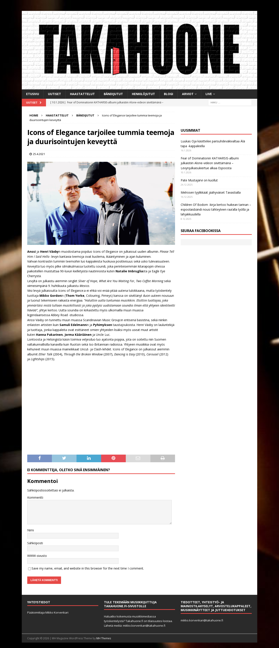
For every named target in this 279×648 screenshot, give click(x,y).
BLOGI (168, 94)
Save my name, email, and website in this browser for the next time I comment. (88, 568)
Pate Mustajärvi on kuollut (199, 180)
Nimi (30, 530)
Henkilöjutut (143, 94)
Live (209, 94)
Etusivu (32, 94)
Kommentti (35, 497)
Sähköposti (35, 543)
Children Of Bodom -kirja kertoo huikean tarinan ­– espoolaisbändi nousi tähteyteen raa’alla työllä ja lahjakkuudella (216, 210)
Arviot (188, 94)
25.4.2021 (39, 154)
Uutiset (54, 94)
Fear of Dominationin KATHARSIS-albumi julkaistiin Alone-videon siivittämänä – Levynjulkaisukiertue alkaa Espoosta (210, 163)
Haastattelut (82, 94)
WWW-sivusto (37, 556)
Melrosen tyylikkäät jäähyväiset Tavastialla (211, 192)
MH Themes (103, 638)
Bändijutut (113, 94)
